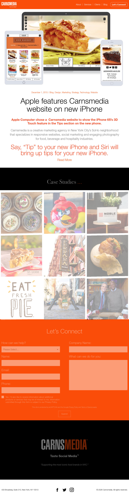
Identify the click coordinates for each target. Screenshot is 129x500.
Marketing (66, 92)
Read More (64, 160)
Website (94, 92)
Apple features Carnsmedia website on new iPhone (64, 104)
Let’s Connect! (119, 4)
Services (87, 4)
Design (58, 92)
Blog (105, 4)
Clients (97, 4)
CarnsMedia (9, 4)
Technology (84, 92)
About (78, 4)
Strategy (75, 92)
